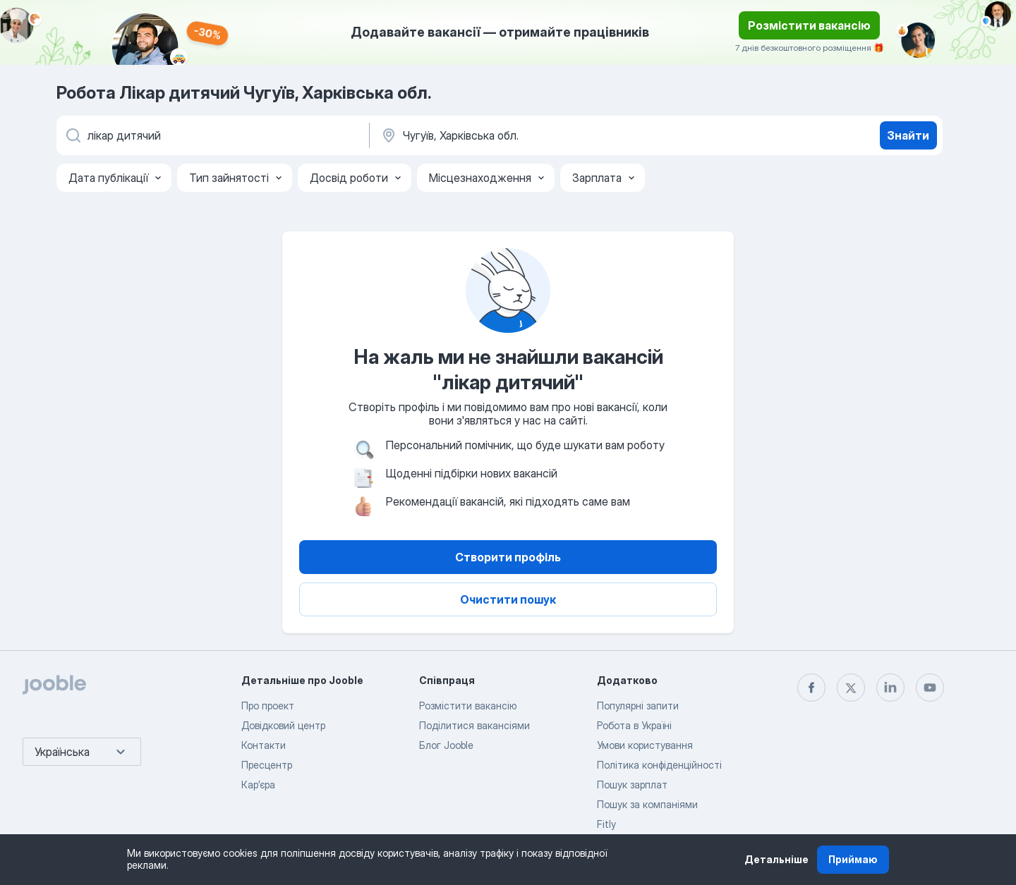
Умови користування (645, 745)
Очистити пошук (508, 599)
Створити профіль (508, 557)
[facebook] (811, 687)
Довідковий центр (283, 725)
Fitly (606, 824)
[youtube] (930, 687)
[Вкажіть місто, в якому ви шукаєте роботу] (527, 135)
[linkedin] (890, 687)
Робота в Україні (634, 725)
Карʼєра (258, 785)
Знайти (908, 135)
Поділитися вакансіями (474, 725)
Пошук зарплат (632, 785)
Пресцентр (266, 765)
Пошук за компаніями (647, 804)
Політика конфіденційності (659, 765)
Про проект (267, 706)
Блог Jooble (446, 745)
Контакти (263, 745)
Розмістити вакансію (809, 25)
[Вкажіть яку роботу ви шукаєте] (211, 135)
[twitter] (851, 687)
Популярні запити (638, 706)
